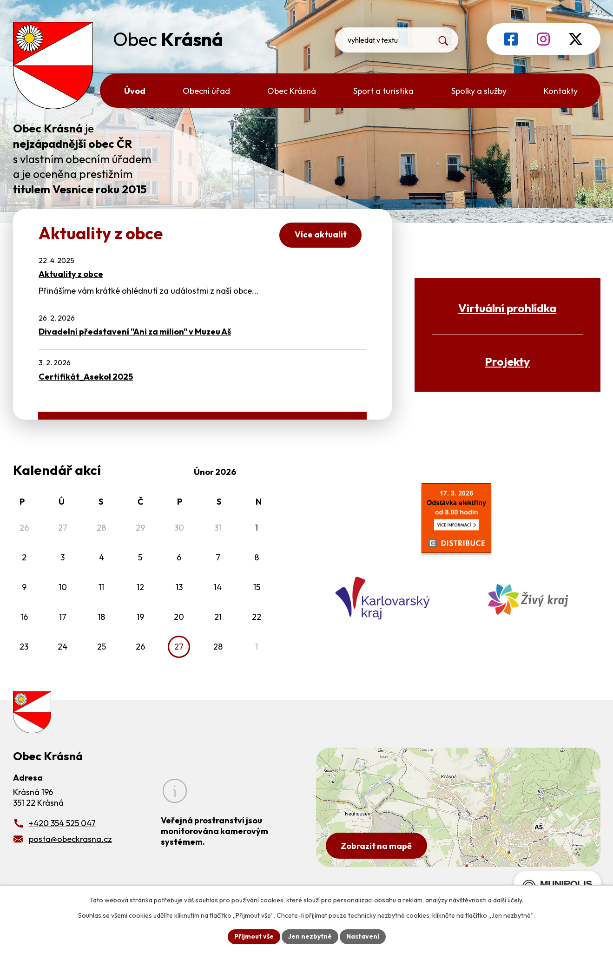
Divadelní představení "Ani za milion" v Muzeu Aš (135, 331)
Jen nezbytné (310, 936)
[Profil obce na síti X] (575, 39)
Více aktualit (321, 234)
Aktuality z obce (71, 274)
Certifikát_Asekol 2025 (86, 376)
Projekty (507, 361)
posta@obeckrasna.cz (70, 839)
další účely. (508, 900)
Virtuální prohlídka (507, 308)
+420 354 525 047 (62, 823)
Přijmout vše (254, 936)
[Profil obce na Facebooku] (511, 39)
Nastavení (362, 936)
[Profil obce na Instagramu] (543, 39)
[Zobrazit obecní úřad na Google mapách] (458, 807)
